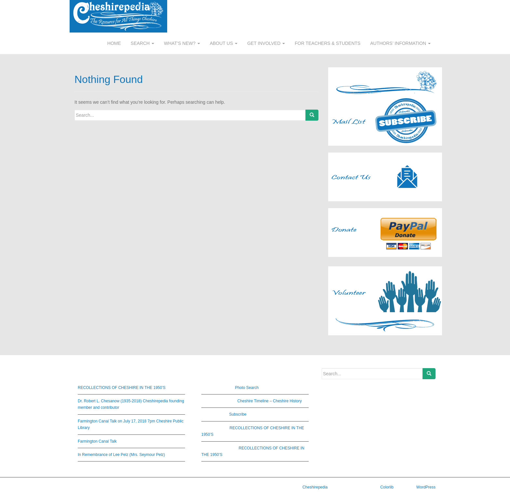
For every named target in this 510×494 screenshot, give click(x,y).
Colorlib (387, 487)
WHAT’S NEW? (182, 43)
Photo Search (247, 387)
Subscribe (237, 414)
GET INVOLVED (266, 43)
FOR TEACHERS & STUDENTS (327, 43)
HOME (114, 43)
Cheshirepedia (315, 487)
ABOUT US (223, 43)
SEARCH (142, 43)
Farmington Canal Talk (97, 441)
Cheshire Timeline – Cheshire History (269, 401)
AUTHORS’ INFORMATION (400, 43)
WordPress (426, 487)
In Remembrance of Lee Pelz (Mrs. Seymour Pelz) (121, 454)
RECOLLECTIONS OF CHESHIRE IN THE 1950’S (122, 387)
